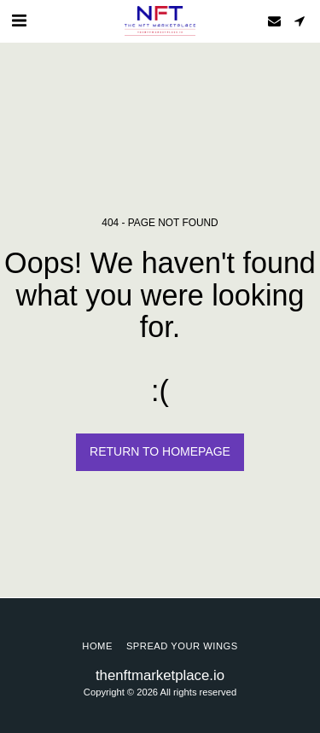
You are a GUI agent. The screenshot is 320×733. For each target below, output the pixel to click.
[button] (18, 20)
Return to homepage (160, 451)
